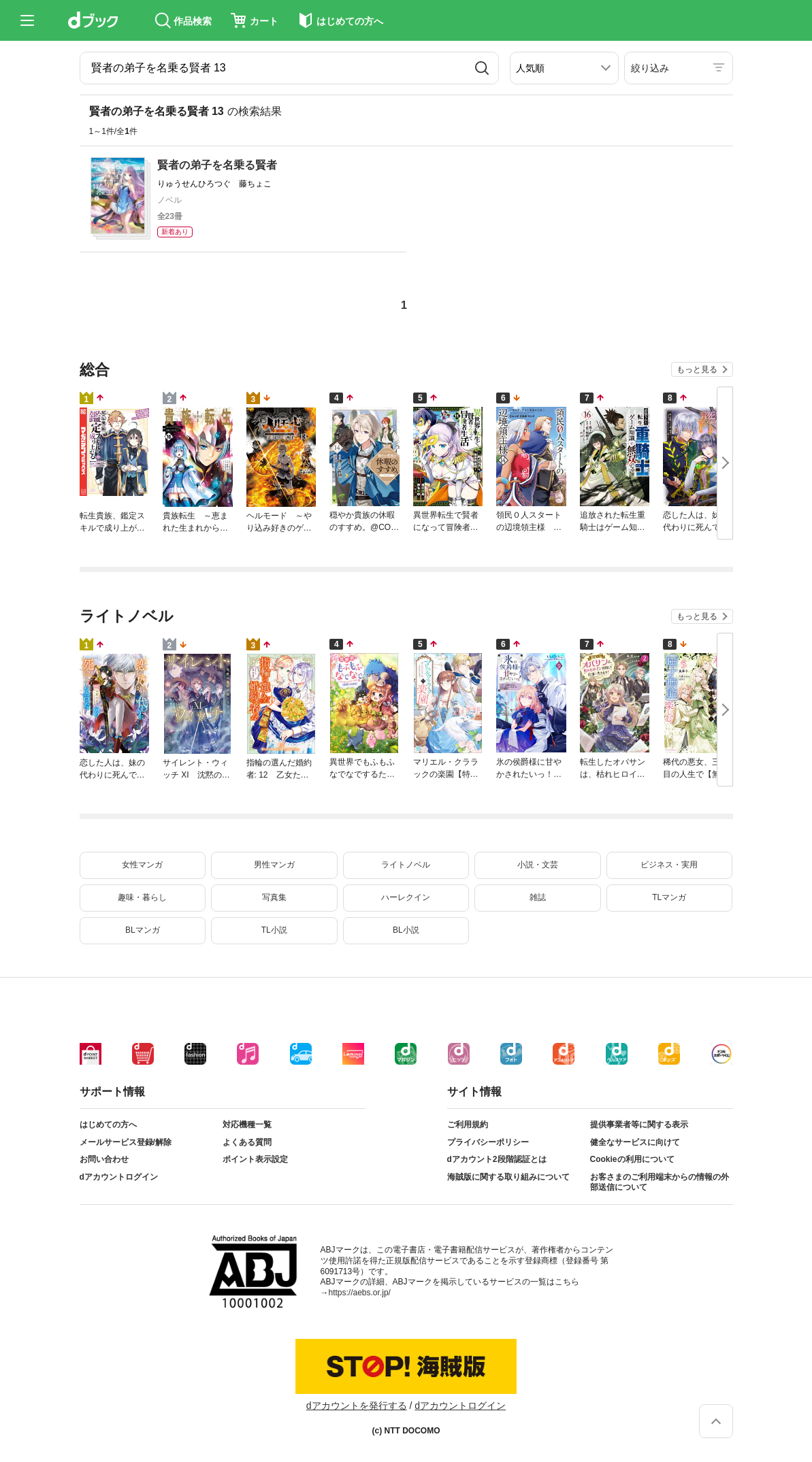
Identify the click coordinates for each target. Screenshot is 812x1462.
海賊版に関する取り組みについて (508, 1177)
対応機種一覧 (247, 1124)
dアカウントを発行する (356, 1405)
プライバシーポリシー (488, 1142)
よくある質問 (247, 1142)
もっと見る (697, 369)
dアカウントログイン (119, 1177)
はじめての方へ (108, 1124)
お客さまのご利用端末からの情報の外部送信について (659, 1182)
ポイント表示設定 (255, 1159)
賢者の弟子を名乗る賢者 (217, 165)
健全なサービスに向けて (635, 1142)
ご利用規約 (467, 1124)
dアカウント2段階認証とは (497, 1159)
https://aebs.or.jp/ (360, 1292)
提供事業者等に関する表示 (639, 1124)
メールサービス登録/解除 (126, 1142)
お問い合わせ (104, 1159)
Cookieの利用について (632, 1159)
